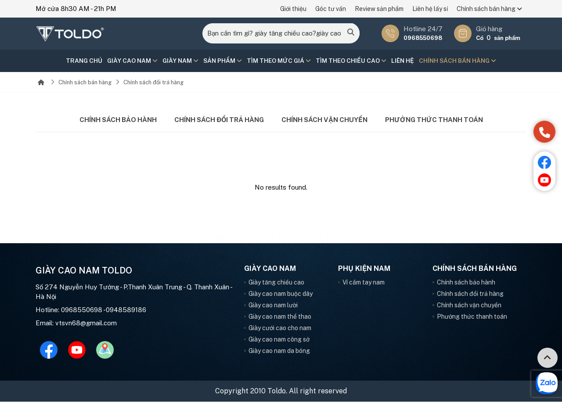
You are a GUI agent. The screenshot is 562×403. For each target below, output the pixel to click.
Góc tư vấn (330, 8)
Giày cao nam (132, 61)
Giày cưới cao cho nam (280, 329)
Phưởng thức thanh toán (434, 120)
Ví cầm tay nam (363, 283)
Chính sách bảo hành (118, 120)
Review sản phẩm (379, 8)
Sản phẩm (222, 61)
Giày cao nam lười (273, 306)
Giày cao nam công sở (279, 340)
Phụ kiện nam (364, 269)
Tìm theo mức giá (278, 61)
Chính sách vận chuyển (324, 120)
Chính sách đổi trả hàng (153, 83)
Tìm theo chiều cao (351, 61)
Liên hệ (403, 61)
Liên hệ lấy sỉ (430, 8)
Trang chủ (83, 61)
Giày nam (180, 61)
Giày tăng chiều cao (276, 283)
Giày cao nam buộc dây (281, 295)
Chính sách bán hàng (489, 8)
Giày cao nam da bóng (279, 352)
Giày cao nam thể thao (280, 317)
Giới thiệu (293, 8)
